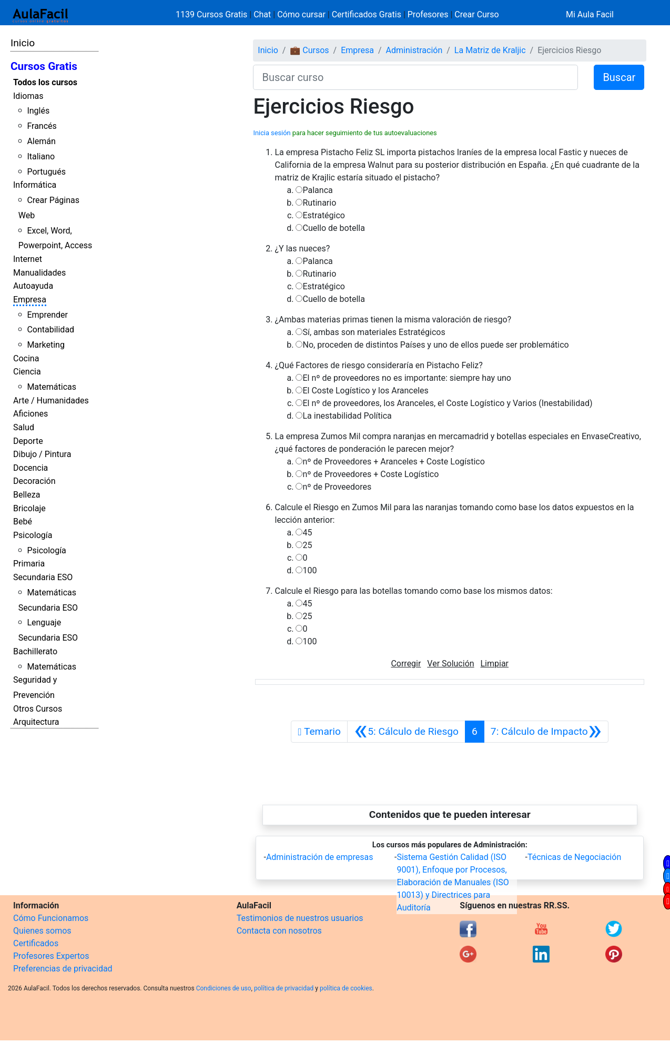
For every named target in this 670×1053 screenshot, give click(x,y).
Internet (27, 259)
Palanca (317, 190)
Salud (23, 427)
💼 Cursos (309, 50)
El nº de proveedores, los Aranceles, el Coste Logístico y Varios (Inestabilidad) (447, 403)
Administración (414, 50)
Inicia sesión (271, 133)
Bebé (22, 521)
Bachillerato (35, 651)
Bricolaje (29, 508)
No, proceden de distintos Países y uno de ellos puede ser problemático (435, 345)
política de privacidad (283, 988)
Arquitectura (36, 722)
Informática (34, 185)
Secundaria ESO (43, 577)
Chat (262, 14)
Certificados (35, 943)
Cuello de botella (333, 228)
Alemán (41, 141)
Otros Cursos (37, 709)
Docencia (30, 468)
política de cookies (346, 988)
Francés (41, 126)
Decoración (34, 481)
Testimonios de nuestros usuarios (300, 918)
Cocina (26, 358)
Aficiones (30, 414)
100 (309, 570)
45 (307, 533)
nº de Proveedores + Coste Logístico (370, 474)
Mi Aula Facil (590, 14)
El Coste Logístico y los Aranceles (365, 391)
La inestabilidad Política (346, 416)
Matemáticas (51, 387)
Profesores (428, 14)
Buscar (619, 77)
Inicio (23, 43)
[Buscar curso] (415, 77)
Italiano (41, 156)
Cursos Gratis (44, 66)
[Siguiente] (546, 732)
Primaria (29, 564)
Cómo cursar (301, 14)
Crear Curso (476, 14)
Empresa (29, 300)
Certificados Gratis (366, 14)
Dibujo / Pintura (42, 454)
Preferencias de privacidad (63, 969)
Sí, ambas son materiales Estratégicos (373, 332)
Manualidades (39, 273)
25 (307, 545)
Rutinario (319, 203)
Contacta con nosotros (279, 931)
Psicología (32, 535)
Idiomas (28, 96)
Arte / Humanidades (51, 401)
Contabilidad (50, 330)
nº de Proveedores (336, 487)
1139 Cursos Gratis (212, 14)
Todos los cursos (45, 82)
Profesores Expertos (51, 956)
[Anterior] (406, 732)
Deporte (28, 441)
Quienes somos (42, 931)
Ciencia (27, 372)
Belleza (26, 495)
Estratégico (323, 215)
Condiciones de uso (223, 988)
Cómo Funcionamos (50, 918)
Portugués (46, 172)
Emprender (47, 315)
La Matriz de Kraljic (490, 50)
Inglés (38, 111)
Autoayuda (33, 286)
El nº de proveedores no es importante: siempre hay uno (406, 378)
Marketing (45, 345)
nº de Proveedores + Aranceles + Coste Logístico (393, 462)
